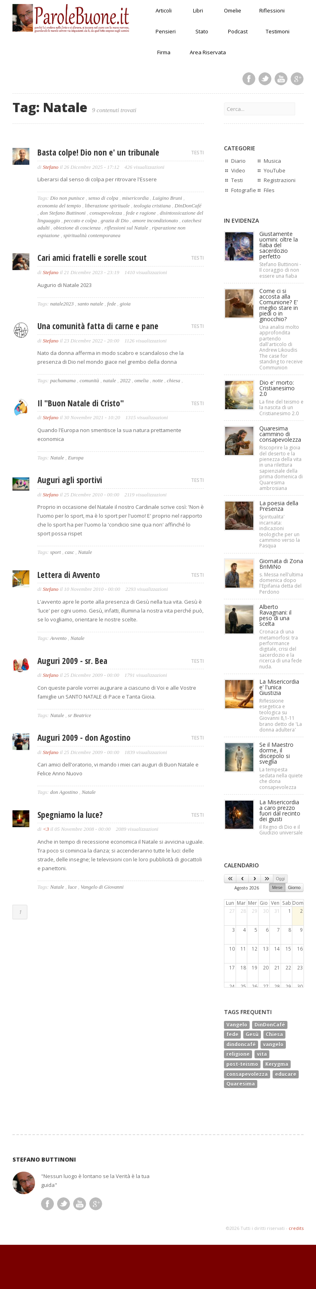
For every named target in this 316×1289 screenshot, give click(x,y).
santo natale (90, 304)
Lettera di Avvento (68, 574)
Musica (272, 160)
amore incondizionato (155, 220)
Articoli (164, 10)
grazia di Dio (114, 220)
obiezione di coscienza (77, 228)
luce (72, 887)
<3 (46, 829)
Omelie (232, 10)
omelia (141, 380)
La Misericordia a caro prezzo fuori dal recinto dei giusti (279, 810)
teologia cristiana (151, 206)
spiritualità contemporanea (92, 235)
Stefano (50, 167)
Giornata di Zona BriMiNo (281, 563)
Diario (238, 160)
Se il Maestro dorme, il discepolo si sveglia (276, 753)
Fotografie (243, 190)
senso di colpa (103, 198)
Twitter (265, 78)
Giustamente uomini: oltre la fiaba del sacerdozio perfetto (278, 245)
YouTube (274, 170)
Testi (237, 180)
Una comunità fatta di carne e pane (97, 326)
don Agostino (64, 792)
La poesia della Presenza (278, 505)
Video (238, 170)
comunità (89, 380)
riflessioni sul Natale (126, 228)
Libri (198, 10)
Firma (163, 52)
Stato (201, 31)
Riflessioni (272, 10)
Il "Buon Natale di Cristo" (80, 403)
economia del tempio (59, 206)
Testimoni (277, 31)
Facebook (248, 78)
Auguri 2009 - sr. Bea (72, 660)
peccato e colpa (80, 220)
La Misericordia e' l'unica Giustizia (279, 687)
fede (111, 304)
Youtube (281, 78)
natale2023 (62, 304)
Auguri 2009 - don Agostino (84, 737)
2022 (125, 380)
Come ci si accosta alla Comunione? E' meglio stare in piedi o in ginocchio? (278, 305)
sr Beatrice (79, 715)
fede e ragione (141, 213)
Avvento (58, 638)
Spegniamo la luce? (70, 814)
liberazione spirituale (107, 206)
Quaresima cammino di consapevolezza (280, 433)
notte (157, 380)
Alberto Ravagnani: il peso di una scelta (275, 615)
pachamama (63, 380)
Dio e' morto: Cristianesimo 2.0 (277, 388)
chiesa (173, 380)
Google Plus (297, 78)
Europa (76, 458)
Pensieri (166, 31)
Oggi (280, 878)
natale (109, 380)
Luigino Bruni (167, 198)
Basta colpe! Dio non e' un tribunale (98, 152)
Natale (57, 458)
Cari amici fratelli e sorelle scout (92, 257)
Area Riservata (208, 52)
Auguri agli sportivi (69, 480)
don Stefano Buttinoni (63, 213)
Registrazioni (279, 180)
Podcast (238, 31)
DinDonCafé (187, 206)
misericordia (135, 198)
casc (69, 552)
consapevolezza (106, 213)
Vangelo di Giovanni (102, 887)
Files (269, 190)
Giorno (294, 887)
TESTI (197, 152)
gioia (125, 304)
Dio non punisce (67, 198)
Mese (277, 887)
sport (55, 552)
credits (296, 1228)
